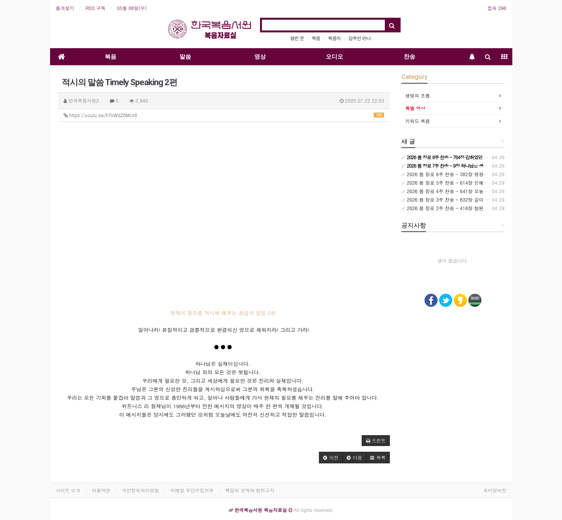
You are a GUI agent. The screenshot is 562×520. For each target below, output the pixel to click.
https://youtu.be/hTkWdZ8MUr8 (224, 115)
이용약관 (101, 490)
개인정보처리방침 (140, 490)
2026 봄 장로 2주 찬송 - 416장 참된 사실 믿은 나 (456, 208)
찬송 (409, 56)
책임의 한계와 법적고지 (250, 490)
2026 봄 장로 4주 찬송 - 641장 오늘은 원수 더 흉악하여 (463, 191)
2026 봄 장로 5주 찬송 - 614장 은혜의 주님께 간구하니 (462, 182)
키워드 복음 (417, 121)
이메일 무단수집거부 (192, 490)
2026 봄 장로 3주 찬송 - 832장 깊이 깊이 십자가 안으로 (463, 199)
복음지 (334, 38)
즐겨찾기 (65, 8)
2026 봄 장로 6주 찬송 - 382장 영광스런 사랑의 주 (457, 174)
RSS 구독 (96, 8)
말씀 (185, 56)
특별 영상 (415, 108)
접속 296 (497, 8)
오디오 (334, 56)
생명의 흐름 (417, 95)
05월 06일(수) (132, 8)
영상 (260, 56)
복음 (316, 38)
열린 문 (297, 38)
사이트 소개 (68, 490)
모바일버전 (495, 490)
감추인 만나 (359, 38)
